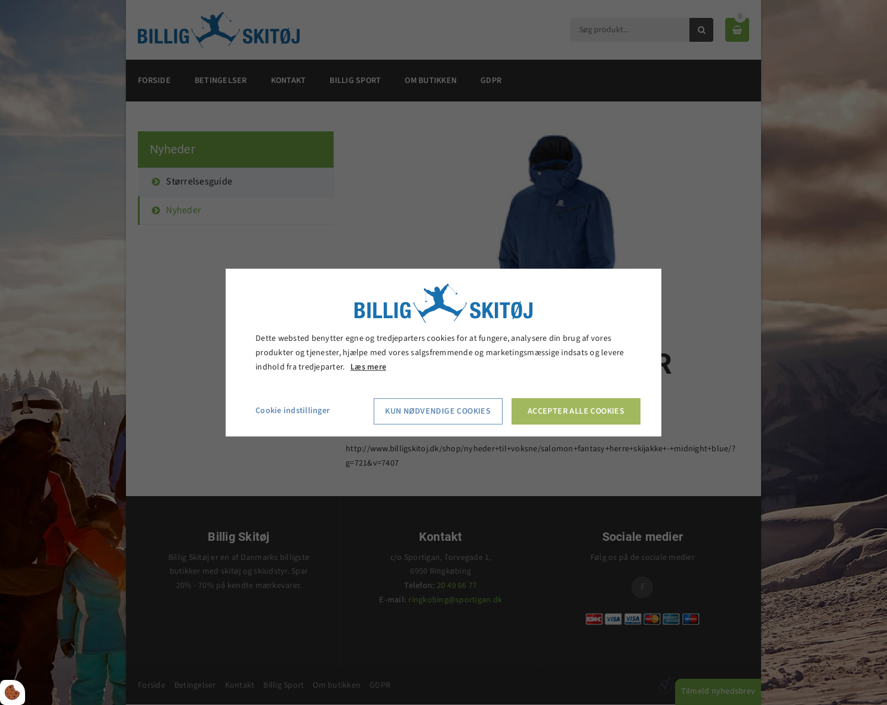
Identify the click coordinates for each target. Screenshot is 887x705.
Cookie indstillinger (292, 411)
